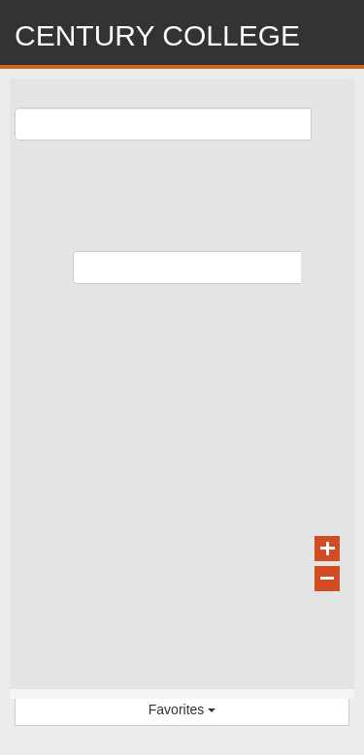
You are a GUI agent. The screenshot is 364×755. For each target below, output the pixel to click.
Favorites (182, 709)
